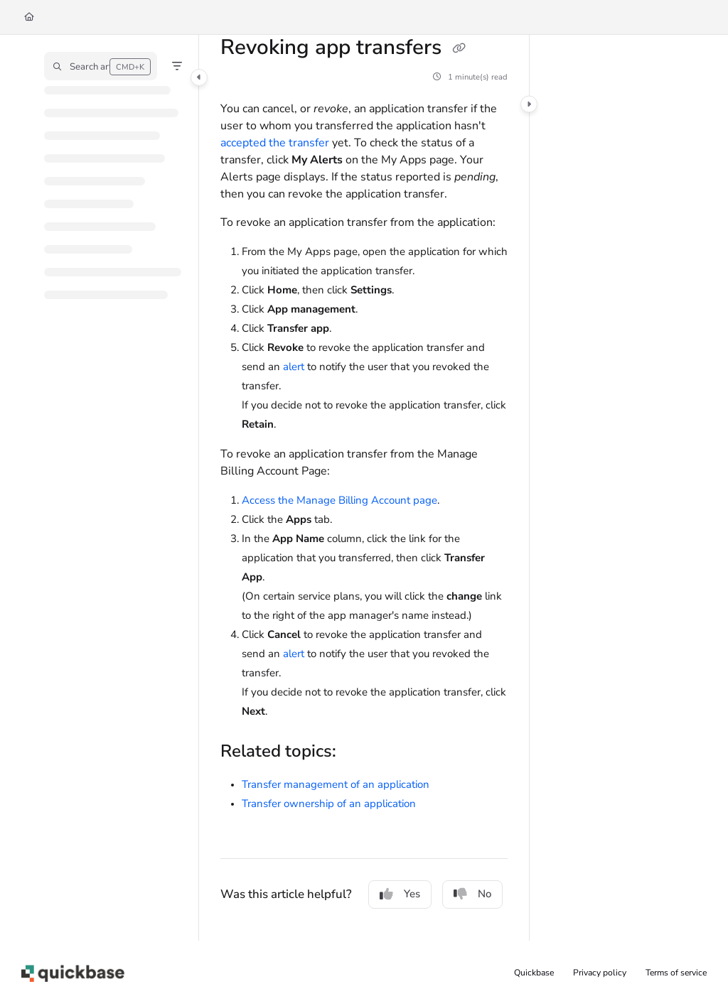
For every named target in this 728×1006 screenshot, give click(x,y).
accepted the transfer (274, 143)
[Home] (29, 17)
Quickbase (534, 972)
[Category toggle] (199, 77)
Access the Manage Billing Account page (339, 500)
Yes (400, 894)
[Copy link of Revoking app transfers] (458, 49)
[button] (100, 66)
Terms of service (676, 972)
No (472, 894)
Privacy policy (599, 972)
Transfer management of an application (335, 784)
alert (293, 366)
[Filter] (177, 66)
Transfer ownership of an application (329, 803)
